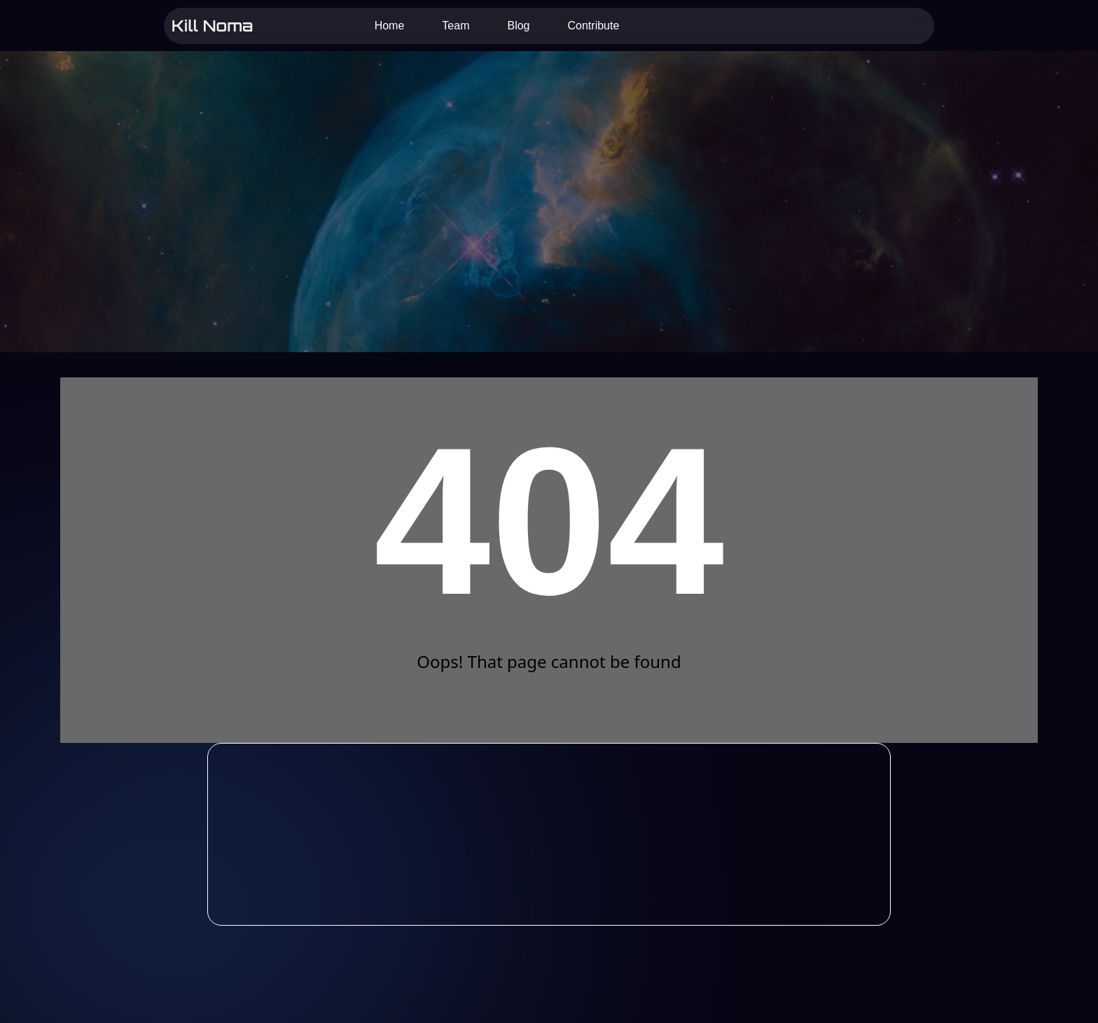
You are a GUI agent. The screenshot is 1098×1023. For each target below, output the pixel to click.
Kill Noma (212, 25)
